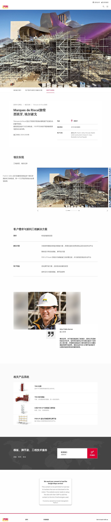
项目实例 (28, 105)
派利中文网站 (17, 105)
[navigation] (77, 453)
